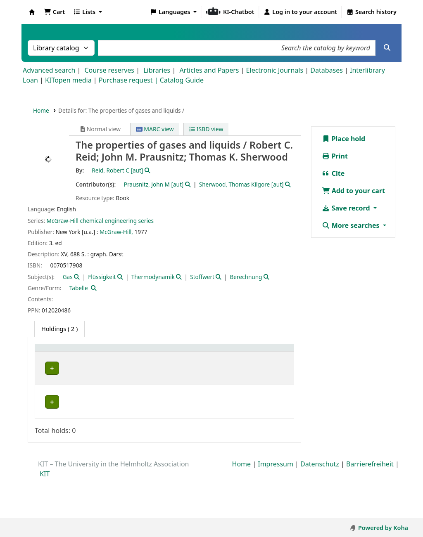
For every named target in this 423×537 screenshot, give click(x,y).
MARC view (155, 129)
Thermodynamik (153, 277)
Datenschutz (319, 503)
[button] (54, 12)
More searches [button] (351, 225)
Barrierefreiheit (370, 503)
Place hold (344, 138)
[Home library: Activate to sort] (54, 356)
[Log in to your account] (300, 12)
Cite (333, 173)
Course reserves (109, 70)
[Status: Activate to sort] (237, 356)
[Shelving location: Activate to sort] (103, 356)
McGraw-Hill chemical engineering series (100, 221)
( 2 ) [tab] (59, 329)
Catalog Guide (182, 80)
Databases (326, 70)
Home (41, 110)
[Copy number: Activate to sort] (195, 356)
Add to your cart (353, 190)
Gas (68, 277)
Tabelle (78, 288)
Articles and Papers (209, 70)
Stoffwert (202, 277)
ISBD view (206, 129)
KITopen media (68, 80)
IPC (46, 377)
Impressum (275, 503)
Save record (347, 208)
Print (335, 156)
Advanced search (49, 70)
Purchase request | (129, 80)
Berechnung (246, 277)
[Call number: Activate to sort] (153, 356)
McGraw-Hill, (116, 232)
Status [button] (229, 361)
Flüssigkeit (102, 277)
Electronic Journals (275, 70)
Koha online (32, 12)
